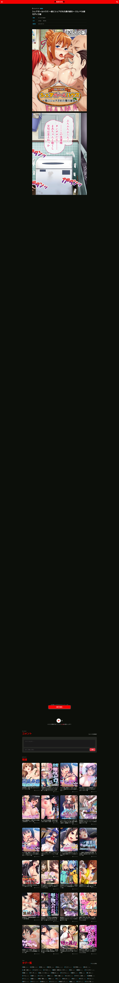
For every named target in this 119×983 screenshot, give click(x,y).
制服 (25, 973)
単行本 (44, 21)
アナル (26, 975)
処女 (72, 970)
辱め (50, 975)
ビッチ (80, 981)
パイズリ (42, 975)
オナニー (34, 981)
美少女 (87, 967)
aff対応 (39, 21)
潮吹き (75, 973)
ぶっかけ (69, 975)
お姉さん (44, 981)
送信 (92, 749)
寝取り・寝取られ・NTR (60, 970)
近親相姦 (91, 975)
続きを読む (59, 707)
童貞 (72, 981)
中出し (59, 967)
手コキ (83, 978)
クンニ (26, 978)
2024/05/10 (41, 24)
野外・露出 (59, 975)
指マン (26, 981)
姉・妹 (90, 973)
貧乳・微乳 (43, 978)
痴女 (51, 978)
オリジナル (65, 973)
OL (58, 978)
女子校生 (78, 967)
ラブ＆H (47, 970)
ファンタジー (90, 970)
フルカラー (37, 970)
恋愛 (33, 975)
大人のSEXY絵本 (41, 17)
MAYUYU (59, 2)
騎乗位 (80, 970)
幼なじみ (66, 978)
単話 (25, 967)
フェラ (68, 967)
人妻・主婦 (27, 970)
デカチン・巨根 (80, 975)
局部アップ (64, 981)
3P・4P (33, 973)
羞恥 (33, 978)
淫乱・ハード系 (44, 973)
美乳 (82, 973)
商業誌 (41, 8)
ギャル (91, 978)
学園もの (55, 973)
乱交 (74, 978)
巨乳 (42, 967)
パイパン (53, 981)
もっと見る (94, 963)
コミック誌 (90, 981)
